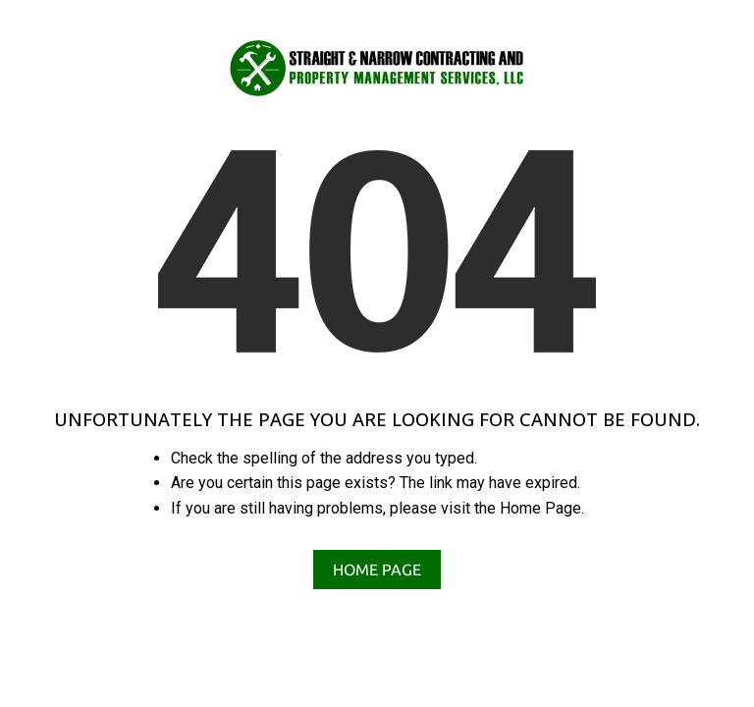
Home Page (377, 569)
